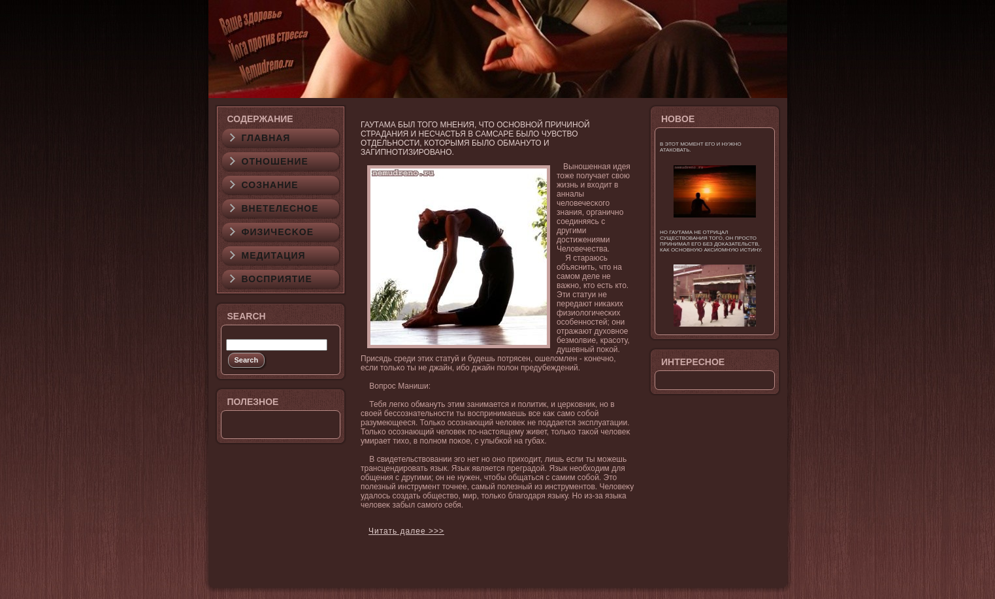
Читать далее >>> (406, 531)
